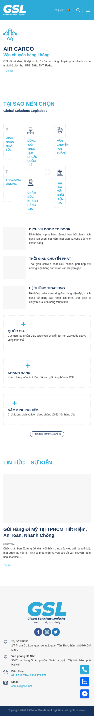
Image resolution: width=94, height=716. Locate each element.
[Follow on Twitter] (56, 632)
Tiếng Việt (62, 9)
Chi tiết (7, 565)
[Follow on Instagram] (47, 632)
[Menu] (88, 10)
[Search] (78, 10)
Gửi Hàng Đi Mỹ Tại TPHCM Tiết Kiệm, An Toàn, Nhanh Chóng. (45, 532)
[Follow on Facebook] (38, 632)
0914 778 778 (38, 675)
